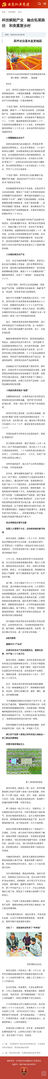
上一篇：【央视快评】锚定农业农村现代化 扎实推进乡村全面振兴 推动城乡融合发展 (23, 1045)
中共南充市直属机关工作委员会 (28, 1061)
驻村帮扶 (12, 12)
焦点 (20, 12)
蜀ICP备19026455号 (27, 1064)
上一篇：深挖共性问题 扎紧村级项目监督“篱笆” (21, 1053)
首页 (4, 12)
